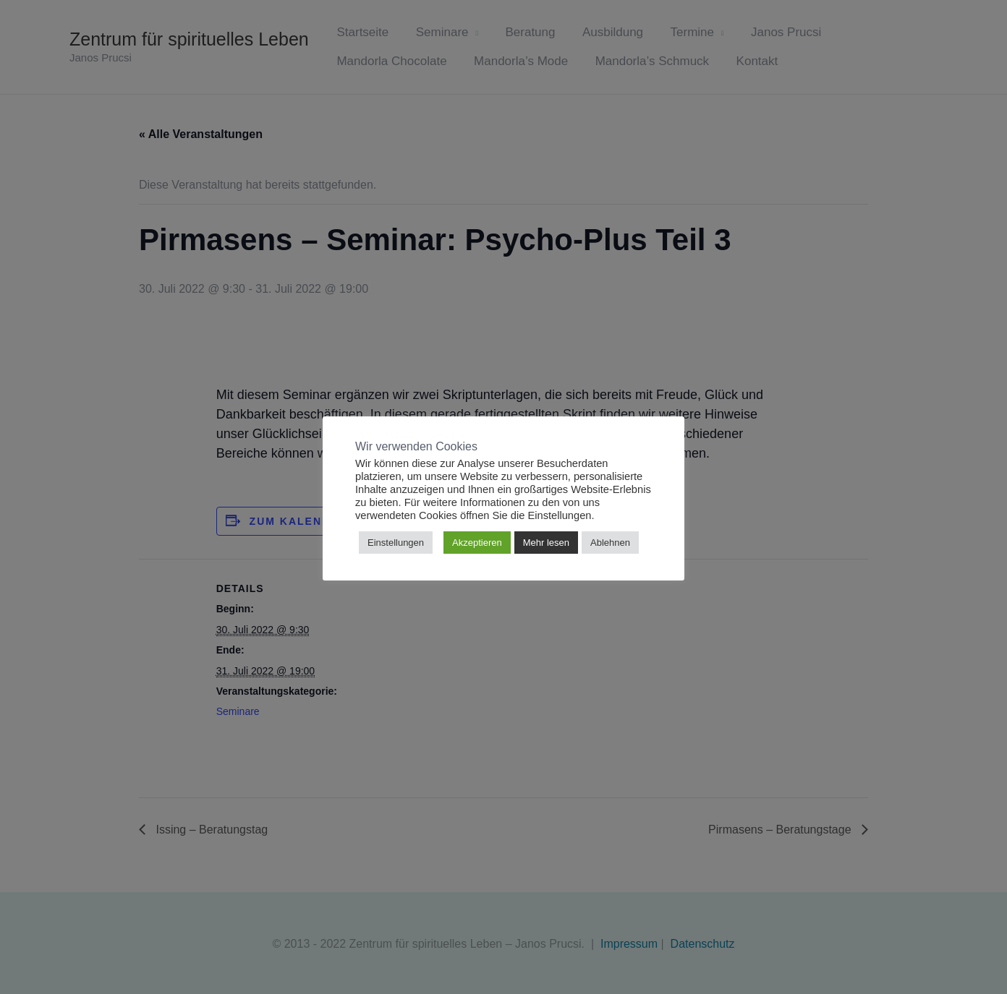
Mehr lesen (546, 542)
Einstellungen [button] (395, 542)
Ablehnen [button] (610, 542)
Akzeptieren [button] (477, 542)
